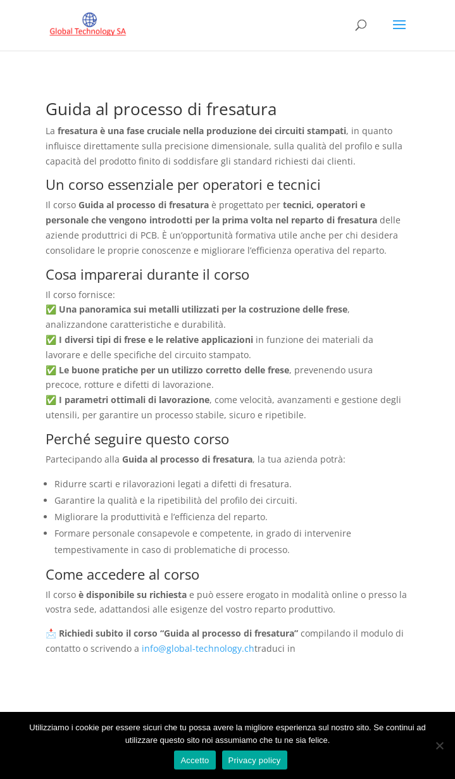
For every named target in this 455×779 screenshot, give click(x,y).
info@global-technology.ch (198, 648)
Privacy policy (254, 760)
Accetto (194, 760)
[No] (439, 745)
